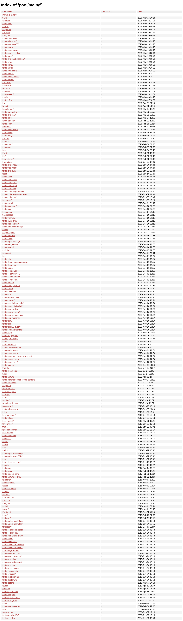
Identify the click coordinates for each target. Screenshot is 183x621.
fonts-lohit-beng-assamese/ (14, 194)
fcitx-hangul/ (7, 433)
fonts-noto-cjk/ (8, 247)
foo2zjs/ (5, 250)
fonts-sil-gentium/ (10, 533)
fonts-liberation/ (9, 265)
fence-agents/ (8, 121)
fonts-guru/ (7, 118)
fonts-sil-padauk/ (9, 271)
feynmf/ (5, 509)
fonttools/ (6, 518)
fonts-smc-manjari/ (10, 50)
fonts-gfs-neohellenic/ (12, 562)
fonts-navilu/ (7, 68)
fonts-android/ (8, 236)
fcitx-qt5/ (6, 394)
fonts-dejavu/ (8, 80)
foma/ (4, 515)
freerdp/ (5, 138)
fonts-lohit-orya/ (9, 197)
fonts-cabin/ (7, 539)
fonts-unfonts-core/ (10, 474)
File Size (106, 12)
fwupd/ (5, 106)
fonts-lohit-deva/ (9, 180)
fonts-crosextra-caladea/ (13, 544)
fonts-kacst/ (7, 288)
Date (140, 12)
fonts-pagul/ (7, 268)
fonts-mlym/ (7, 65)
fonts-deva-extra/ (10, 130)
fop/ (4, 459)
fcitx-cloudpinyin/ (9, 430)
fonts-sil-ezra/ (8, 300)
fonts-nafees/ (8, 365)
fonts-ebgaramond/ (10, 550)
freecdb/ (6, 500)
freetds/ (5, 368)
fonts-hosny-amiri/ (10, 77)
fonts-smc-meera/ (10, 353)
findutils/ (6, 91)
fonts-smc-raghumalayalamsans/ (17, 356)
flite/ (4, 447)
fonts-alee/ (7, 471)
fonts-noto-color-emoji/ (12, 227)
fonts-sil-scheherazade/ (12, 303)
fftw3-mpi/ (6, 512)
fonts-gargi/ (7, 56)
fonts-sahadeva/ (9, 38)
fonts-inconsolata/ (10, 571)
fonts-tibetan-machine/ (12, 330)
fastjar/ (5, 486)
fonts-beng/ (7, 135)
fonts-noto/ (7, 24)
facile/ (5, 506)
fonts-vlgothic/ (8, 483)
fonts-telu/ (6, 324)
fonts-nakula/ (8, 74)
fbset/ (4, 174)
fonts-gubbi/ (7, 147)
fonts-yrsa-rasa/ (9, 168)
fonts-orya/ (7, 62)
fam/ (4, 609)
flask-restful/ (7, 215)
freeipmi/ (6, 32)
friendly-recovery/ (10, 338)
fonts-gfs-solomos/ (10, 568)
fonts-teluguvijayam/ (11, 327)
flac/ (4, 150)
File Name (7, 12)
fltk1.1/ (5, 450)
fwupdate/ (6, 386)
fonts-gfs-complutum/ (11, 556)
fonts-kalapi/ (7, 203)
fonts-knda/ (7, 238)
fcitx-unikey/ (7, 424)
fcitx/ (4, 397)
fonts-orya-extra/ (9, 71)
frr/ (3, 103)
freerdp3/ (6, 82)
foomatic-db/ (8, 159)
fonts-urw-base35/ (10, 44)
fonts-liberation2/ (9, 371)
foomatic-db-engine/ (11, 462)
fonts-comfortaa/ (9, 542)
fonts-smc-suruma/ (10, 359)
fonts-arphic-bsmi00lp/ (12, 456)
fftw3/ (4, 153)
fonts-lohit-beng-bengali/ (13, 191)
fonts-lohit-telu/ (9, 115)
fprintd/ (5, 141)
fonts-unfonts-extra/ (11, 606)
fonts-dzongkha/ (9, 600)
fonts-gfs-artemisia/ (11, 553)
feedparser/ (7, 406)
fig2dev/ (6, 400)
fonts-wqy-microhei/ (11, 598)
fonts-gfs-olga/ (8, 565)
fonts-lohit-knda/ (9, 165)
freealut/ (6, 589)
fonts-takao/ (7, 418)
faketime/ (6, 480)
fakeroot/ (6, 21)
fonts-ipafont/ (8, 583)
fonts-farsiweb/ (9, 344)
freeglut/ (6, 503)
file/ (4, 156)
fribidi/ (5, 230)
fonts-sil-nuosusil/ (10, 280)
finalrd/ (5, 341)
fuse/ (4, 374)
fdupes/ (5, 492)
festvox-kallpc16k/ (10, 615)
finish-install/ (8, 421)
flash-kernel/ (7, 109)
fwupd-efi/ (6, 30)
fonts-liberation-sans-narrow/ (15, 262)
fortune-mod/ (8, 497)
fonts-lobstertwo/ (9, 580)
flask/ (4, 18)
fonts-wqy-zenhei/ (10, 592)
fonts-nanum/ (8, 377)
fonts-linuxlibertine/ (10, 577)
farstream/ (7, 527)
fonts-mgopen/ (8, 595)
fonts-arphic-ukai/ (10, 350)
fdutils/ (5, 586)
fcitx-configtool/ (9, 392)
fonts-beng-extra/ (10, 244)
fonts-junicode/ (9, 574)
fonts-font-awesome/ (11, 347)
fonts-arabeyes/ (9, 383)
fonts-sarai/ (7, 144)
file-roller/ (6, 85)
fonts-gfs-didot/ (9, 559)
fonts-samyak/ (8, 47)
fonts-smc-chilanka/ (11, 53)
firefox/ (5, 27)
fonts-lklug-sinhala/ (10, 297)
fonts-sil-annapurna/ (11, 277)
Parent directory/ (9, 15)
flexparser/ (7, 212)
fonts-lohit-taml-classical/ (13, 59)
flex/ (4, 256)
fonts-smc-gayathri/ (11, 286)
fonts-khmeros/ (9, 291)
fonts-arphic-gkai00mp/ (12, 521)
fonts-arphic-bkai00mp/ (12, 453)
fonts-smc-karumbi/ (11, 312)
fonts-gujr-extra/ (9, 206)
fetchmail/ (6, 88)
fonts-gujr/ (6, 209)
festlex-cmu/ (7, 612)
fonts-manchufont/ (10, 224)
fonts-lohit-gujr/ (9, 171)
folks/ (4, 412)
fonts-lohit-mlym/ (9, 186)
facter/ (5, 442)
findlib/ (5, 444)
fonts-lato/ (6, 259)
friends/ (5, 465)
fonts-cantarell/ (9, 436)
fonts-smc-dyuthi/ (10, 309)
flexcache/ (7, 200)
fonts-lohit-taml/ (9, 188)
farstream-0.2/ (8, 388)
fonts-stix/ (6, 439)
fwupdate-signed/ (10, 403)
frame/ (5, 427)
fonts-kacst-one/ (9, 221)
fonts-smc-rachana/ (11, 318)
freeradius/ (7, 162)
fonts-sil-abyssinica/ (11, 274)
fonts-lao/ (6, 294)
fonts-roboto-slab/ (10, 409)
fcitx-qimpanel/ (9, 415)
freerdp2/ (6, 127)
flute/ (4, 603)
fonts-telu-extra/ (9, 41)
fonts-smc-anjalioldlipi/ (12, 306)
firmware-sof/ (8, 94)
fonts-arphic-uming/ (11, 241)
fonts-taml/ (7, 321)
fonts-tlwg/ (7, 333)
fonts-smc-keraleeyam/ (12, 315)
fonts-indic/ (7, 177)
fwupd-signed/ (8, 233)
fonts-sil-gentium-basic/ (12, 530)
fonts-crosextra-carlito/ (12, 548)
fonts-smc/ (7, 124)
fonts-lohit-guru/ (9, 182)
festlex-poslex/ (8, 618)
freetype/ (6, 35)
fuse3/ (5, 97)
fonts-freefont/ (8, 218)
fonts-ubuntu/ (8, 283)
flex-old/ (6, 494)
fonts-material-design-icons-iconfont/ (18, 380)
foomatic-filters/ (9, 489)
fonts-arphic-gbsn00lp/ (12, 524)
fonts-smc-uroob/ (10, 362)
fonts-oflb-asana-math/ (12, 536)
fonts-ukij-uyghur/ (10, 336)
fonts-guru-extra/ (9, 112)
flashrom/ (6, 253)
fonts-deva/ (7, 132)
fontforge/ (6, 468)
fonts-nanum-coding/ (11, 477)
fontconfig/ (7, 100)
